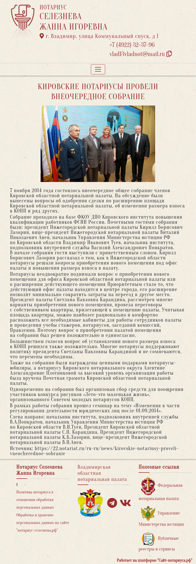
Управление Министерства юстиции (161, 516)
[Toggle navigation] (98, 69)
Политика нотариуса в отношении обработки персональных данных (35, 500)
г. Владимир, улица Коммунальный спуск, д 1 (99, 36)
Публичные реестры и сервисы (159, 542)
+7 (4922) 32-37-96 (132, 45)
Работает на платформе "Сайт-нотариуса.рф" (154, 560)
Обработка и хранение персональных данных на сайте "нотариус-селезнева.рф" (42, 523)
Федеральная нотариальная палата (160, 488)
